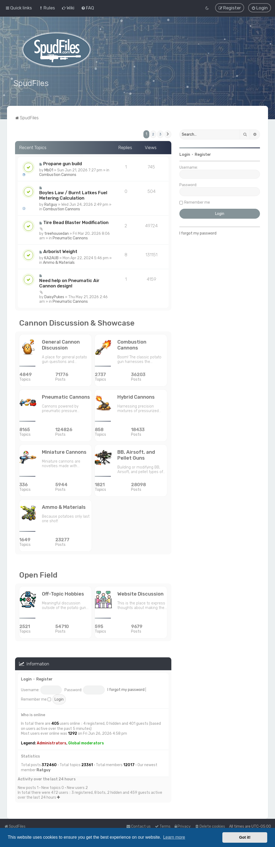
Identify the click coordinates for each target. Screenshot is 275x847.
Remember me (36, 698)
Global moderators (86, 742)
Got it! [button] (245, 837)
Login (26, 678)
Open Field (38, 574)
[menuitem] (46, 8)
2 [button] (153, 134)
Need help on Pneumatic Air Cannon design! (69, 282)
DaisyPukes (54, 296)
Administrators (51, 742)
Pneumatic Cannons (70, 237)
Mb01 (48, 169)
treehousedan (56, 232)
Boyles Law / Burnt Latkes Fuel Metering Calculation (73, 194)
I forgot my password (125, 689)
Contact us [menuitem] (138, 826)
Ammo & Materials (59, 261)
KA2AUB (51, 257)
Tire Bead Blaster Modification (75, 221)
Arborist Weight (60, 250)
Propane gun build (62, 162)
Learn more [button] (174, 837)
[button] (167, 134)
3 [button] (160, 134)
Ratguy (50, 203)
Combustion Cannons (57, 174)
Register (44, 678)
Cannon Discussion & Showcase (77, 322)
